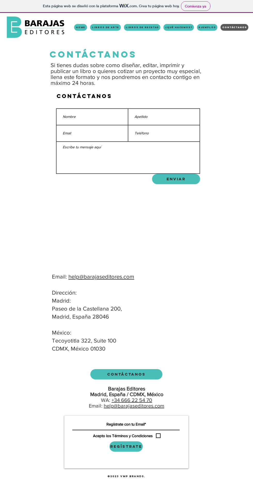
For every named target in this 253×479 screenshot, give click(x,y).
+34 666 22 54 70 (132, 400)
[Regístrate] (126, 446)
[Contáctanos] (126, 374)
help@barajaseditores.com (101, 277)
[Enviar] (176, 179)
